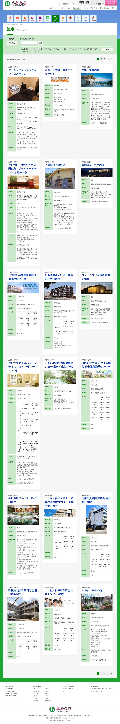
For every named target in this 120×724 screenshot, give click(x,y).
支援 (86, 20)
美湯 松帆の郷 (97, 68)
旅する (41, 20)
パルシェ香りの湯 (97, 589)
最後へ (111, 59)
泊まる (48, 20)
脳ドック (56, 49)
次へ (108, 59)
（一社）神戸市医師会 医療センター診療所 (60, 591)
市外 (40, 49)
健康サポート (37, 51)
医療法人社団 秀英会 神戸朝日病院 (97, 498)
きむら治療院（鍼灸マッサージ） (60, 70)
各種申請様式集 (104, 8)
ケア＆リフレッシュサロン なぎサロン (23, 70)
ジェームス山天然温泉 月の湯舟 (97, 275)
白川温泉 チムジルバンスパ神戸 (23, 498)
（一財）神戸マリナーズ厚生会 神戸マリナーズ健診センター (60, 500)
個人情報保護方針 (103, 688)
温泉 (95, 49)
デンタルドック (75, 49)
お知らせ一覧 (9, 688)
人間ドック (12, 43)
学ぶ (79, 20)
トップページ (52, 8)
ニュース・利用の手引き (90, 8)
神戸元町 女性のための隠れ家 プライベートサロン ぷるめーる (23, 167)
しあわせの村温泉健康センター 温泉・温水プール (60, 363)
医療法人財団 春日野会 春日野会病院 (23, 591)
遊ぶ (26, 20)
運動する (33, 20)
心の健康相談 (87, 49)
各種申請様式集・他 (68, 688)
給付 (113, 8)
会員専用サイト (95, 686)
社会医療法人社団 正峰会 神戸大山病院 (60, 275)
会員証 (94, 20)
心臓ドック (65, 49)
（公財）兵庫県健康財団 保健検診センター (23, 275)
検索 (40, 43)
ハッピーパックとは (64, 8)
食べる (56, 20)
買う (71, 20)
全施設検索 (102, 20)
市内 (34, 49)
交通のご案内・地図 (96, 691)
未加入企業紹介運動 (11, 695)
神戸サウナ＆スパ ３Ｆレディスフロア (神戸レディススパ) (23, 365)
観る (18, 20)
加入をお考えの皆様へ (12, 693)
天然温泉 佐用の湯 (97, 163)
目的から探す (77, 8)
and (23, 51)
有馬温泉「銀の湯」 (60, 163)
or (27, 51)
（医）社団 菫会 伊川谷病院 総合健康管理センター (97, 363)
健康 (63, 21)
